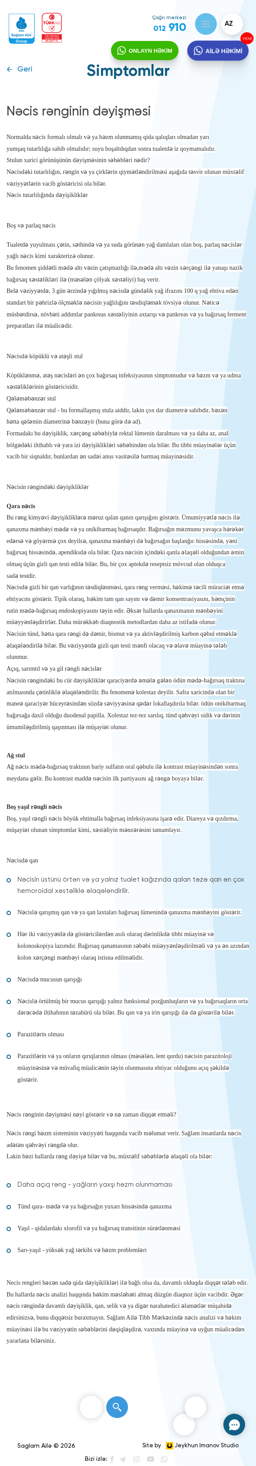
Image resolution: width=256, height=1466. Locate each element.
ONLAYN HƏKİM (148, 54)
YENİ (247, 38)
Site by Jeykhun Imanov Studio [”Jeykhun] (190, 1445)
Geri (24, 69)
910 (169, 28)
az (229, 23)
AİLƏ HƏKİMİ (223, 54)
